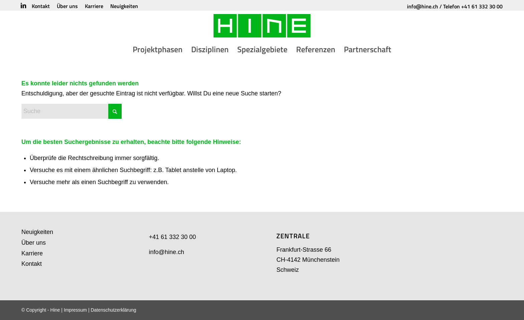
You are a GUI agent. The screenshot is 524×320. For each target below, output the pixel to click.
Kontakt (31, 263)
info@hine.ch (422, 6)
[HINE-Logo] (262, 26)
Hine (55, 310)
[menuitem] (40, 6)
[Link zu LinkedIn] (23, 6)
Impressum (75, 310)
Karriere (32, 253)
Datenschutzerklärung (113, 310)
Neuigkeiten (37, 232)
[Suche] (71, 111)
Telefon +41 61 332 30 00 (473, 6)
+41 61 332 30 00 (172, 237)
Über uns (33, 242)
